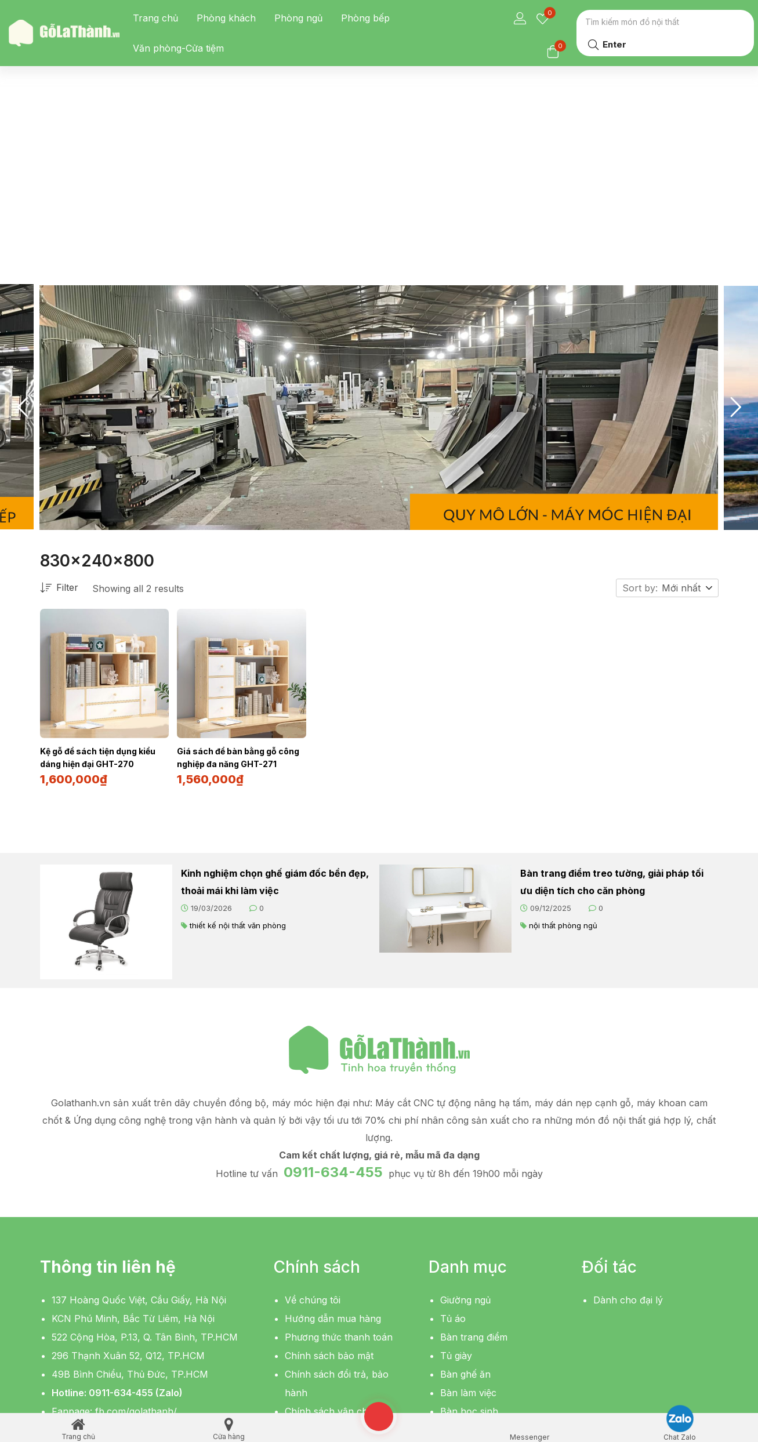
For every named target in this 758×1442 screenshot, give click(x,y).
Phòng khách (226, 18)
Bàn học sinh (469, 1228)
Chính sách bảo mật (329, 1172)
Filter (59, 406)
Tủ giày (456, 1172)
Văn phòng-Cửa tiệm (178, 48)
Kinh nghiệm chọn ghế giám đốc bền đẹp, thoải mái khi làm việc (275, 698)
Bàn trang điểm (473, 1154)
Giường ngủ (465, 1117)
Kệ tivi (453, 1246)
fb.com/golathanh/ (136, 1228)
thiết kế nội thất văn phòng (238, 742)
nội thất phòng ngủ (563, 742)
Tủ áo (453, 1135)
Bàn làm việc (468, 1209)
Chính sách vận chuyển (337, 1228)
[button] (688, 406)
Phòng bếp (365, 18)
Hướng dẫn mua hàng (333, 1135)
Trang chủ (155, 18)
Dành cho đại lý (628, 1117)
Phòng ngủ (298, 18)
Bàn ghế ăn (465, 1191)
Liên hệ (301, 1246)
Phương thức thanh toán (339, 1154)
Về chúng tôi (312, 1117)
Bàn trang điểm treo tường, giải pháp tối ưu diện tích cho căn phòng (611, 698)
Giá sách (459, 1284)
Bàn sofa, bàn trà (478, 1265)
